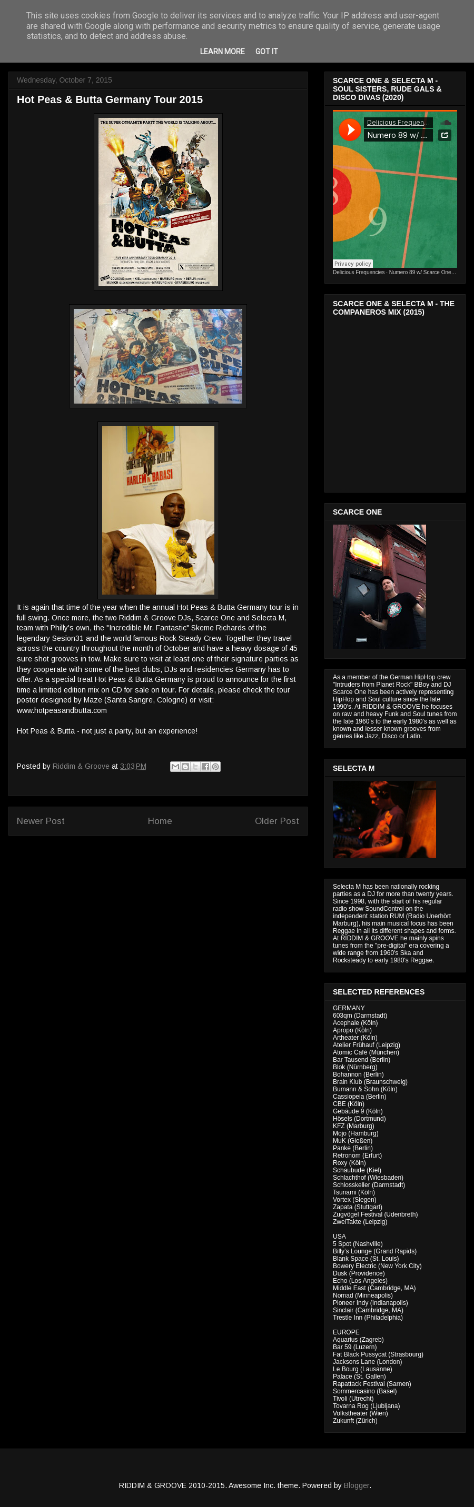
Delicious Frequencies (358, 272)
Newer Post (41, 821)
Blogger (356, 1485)
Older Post (277, 821)
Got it (266, 51)
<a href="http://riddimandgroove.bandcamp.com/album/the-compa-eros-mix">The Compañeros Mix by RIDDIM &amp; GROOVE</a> (396, 404)
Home (160, 821)
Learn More (222, 51)
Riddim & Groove (82, 766)
